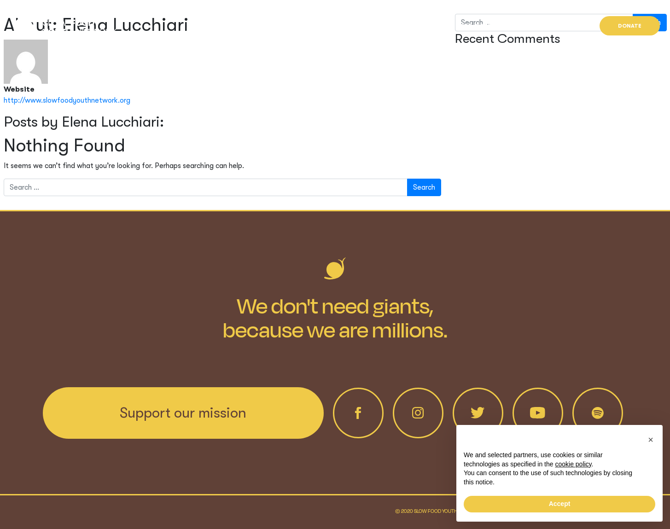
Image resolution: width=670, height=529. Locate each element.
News (523, 26)
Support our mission (183, 412)
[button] (650, 439)
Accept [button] (560, 503)
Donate (629, 26)
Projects (476, 26)
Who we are (419, 26)
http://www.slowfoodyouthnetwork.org (67, 100)
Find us (565, 26)
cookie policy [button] (573, 464)
